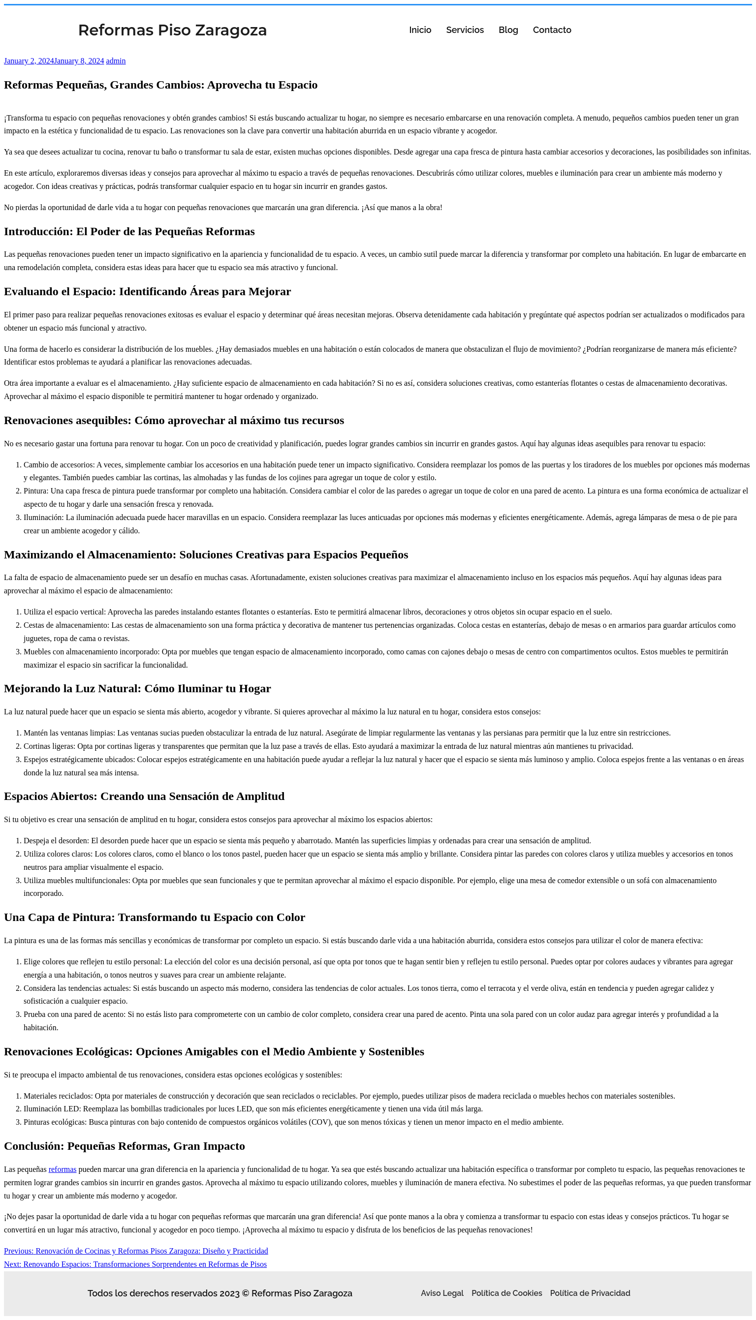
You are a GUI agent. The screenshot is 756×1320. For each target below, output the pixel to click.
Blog (508, 30)
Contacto (552, 30)
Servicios (465, 30)
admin (116, 61)
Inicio (420, 30)
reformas (63, 1169)
